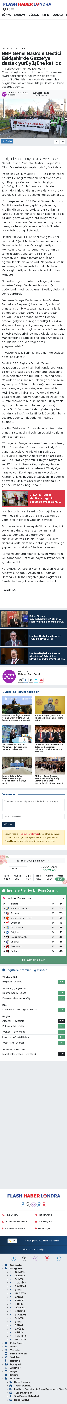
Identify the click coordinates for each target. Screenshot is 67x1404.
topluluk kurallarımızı (29, 834)
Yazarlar (12, 1350)
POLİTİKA (20, 48)
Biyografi (13, 1364)
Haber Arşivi (42, 1229)
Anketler (12, 1368)
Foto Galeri (14, 1343)
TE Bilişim (40, 1249)
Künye (11, 1371)
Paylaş (7, 141)
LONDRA (58, 15)
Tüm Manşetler (43, 1222)
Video (11, 1346)
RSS (12, 1241)
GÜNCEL (34, 15)
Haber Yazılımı (28, 1249)
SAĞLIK (16, 1300)
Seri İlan (12, 1357)
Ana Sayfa (13, 1265)
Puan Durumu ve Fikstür (15, 1222)
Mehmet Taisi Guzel (29, 674)
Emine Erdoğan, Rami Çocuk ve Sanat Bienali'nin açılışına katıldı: (49, 718)
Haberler (7, 48)
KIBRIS (45, 15)
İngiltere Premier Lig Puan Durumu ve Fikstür (38, 1389)
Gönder (8, 824)
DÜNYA (6, 15)
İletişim (11, 1375)
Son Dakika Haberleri (13, 1229)
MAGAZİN (17, 1293)
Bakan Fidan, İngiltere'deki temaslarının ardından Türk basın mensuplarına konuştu (16, 718)
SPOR (15, 1290)
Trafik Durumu (43, 1215)
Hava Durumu (10, 1215)
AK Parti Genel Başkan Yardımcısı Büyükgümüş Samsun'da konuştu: (14, 747)
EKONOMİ (19, 15)
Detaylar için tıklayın (33, 960)
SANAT (16, 1297)
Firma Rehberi (16, 1354)
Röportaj (12, 1361)
